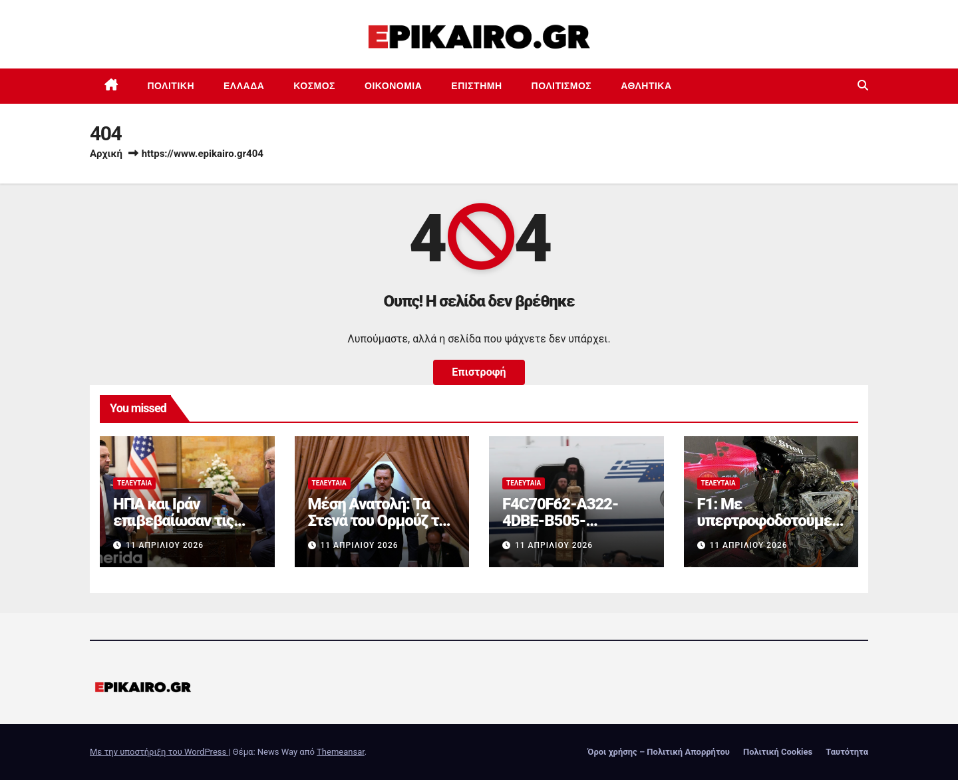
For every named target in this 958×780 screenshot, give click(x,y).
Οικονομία (393, 86)
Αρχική (106, 154)
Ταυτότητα (847, 752)
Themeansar (341, 752)
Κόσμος (314, 86)
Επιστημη (476, 86)
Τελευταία (134, 483)
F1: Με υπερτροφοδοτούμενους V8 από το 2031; (768, 521)
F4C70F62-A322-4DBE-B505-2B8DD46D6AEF (560, 521)
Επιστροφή (479, 372)
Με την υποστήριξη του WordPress (159, 752)
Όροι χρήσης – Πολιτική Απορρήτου (658, 752)
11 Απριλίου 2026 (165, 545)
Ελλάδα (244, 86)
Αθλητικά (646, 86)
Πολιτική (171, 86)
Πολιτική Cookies (777, 752)
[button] (863, 85)
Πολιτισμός (562, 86)
